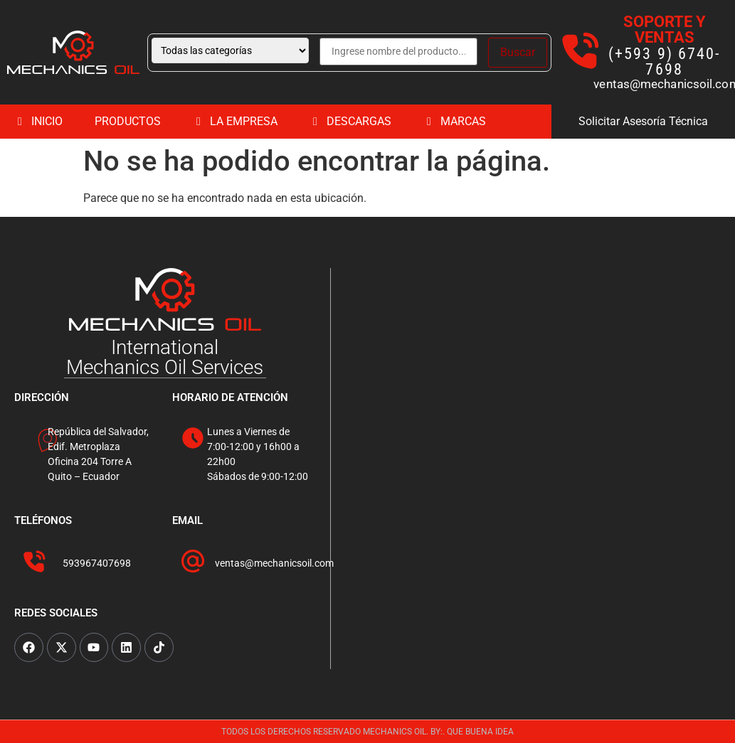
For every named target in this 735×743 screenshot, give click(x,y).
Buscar (517, 52)
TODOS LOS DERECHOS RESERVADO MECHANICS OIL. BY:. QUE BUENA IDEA (367, 732)
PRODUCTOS (128, 121)
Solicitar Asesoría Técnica (643, 121)
